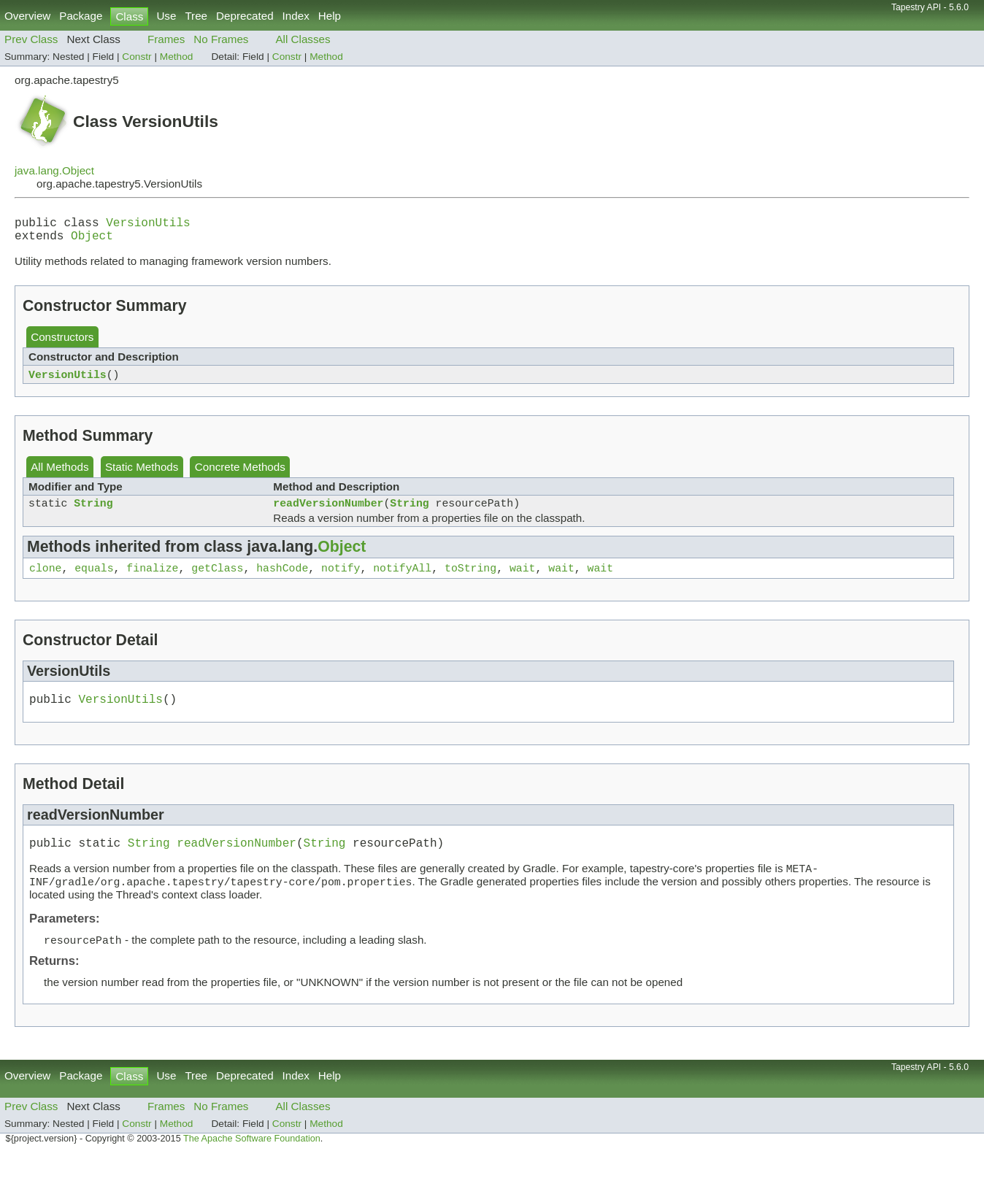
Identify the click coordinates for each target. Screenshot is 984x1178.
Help (329, 15)
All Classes (302, 39)
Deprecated (245, 15)
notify (340, 580)
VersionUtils (148, 225)
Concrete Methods (240, 474)
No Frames (220, 39)
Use (166, 15)
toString (470, 580)
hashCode (282, 580)
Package (80, 15)
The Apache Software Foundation (251, 1162)
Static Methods (141, 474)
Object (92, 241)
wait (523, 580)
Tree (196, 15)
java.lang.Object (54, 170)
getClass (217, 580)
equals (93, 580)
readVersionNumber (328, 512)
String (93, 512)
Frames (166, 39)
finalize (152, 580)
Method (176, 56)
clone (45, 580)
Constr (136, 56)
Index (296, 15)
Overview (27, 15)
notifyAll (402, 580)
